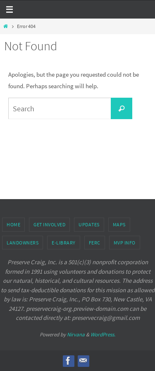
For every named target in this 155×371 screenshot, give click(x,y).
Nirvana (76, 334)
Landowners (22, 243)
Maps (119, 224)
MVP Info (125, 243)
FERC (94, 243)
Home (13, 224)
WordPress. (103, 334)
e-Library (64, 243)
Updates (89, 224)
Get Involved (49, 224)
